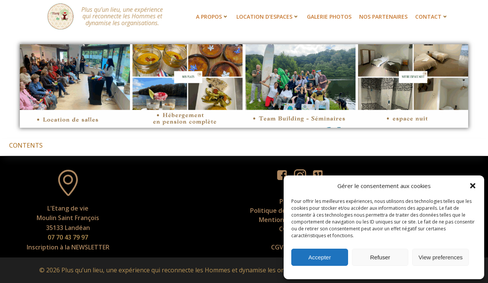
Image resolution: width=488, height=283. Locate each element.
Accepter (319, 257)
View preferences (441, 257)
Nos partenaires (383, 16)
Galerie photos (329, 16)
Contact (431, 16)
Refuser (380, 257)
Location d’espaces (267, 16)
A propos (212, 16)
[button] (473, 186)
